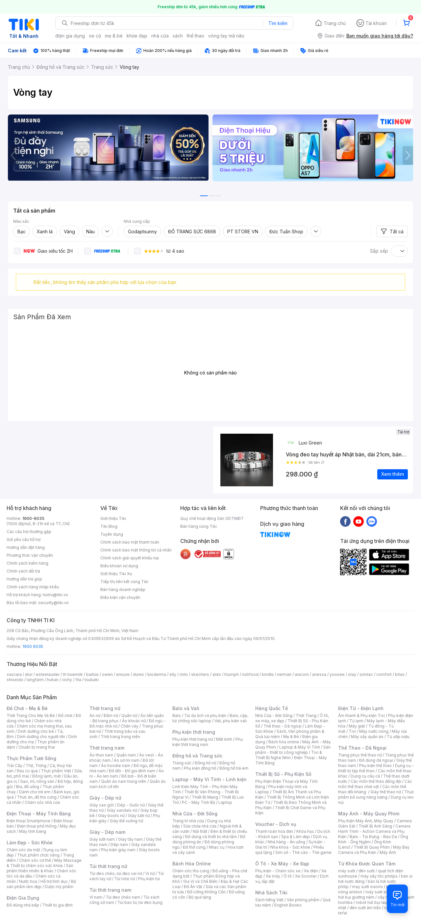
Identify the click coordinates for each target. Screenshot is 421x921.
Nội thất (200, 831)
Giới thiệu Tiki (113, 518)
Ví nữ (150, 873)
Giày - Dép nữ (105, 798)
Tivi (352, 731)
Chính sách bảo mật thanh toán (129, 542)
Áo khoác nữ (134, 720)
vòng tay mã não (226, 35)
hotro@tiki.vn (55, 594)
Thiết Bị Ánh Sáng (375, 826)
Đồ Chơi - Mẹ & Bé (27, 708)
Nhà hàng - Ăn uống (286, 841)
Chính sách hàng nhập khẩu (33, 586)
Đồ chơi (65, 715)
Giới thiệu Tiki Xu (116, 573)
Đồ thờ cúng (194, 847)
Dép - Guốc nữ (131, 805)
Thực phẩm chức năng (38, 855)
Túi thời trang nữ (108, 866)
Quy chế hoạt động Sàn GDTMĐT (212, 518)
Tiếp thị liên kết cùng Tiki (124, 581)
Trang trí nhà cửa (188, 820)
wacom (302, 674)
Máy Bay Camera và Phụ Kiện (373, 850)
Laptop (225, 802)
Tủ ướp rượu (398, 736)
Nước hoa (28, 881)
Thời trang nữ (104, 708)
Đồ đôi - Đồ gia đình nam (132, 770)
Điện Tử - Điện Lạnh (361, 708)
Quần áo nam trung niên (123, 781)
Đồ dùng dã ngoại (376, 760)
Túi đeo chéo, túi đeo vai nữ (115, 873)
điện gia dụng (70, 35)
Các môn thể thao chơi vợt (375, 784)
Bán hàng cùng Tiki (198, 526)
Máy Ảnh (388, 852)
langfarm (35, 679)
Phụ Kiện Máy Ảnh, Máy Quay (365, 820)
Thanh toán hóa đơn (274, 831)
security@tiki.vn (53, 602)
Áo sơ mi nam (126, 760)
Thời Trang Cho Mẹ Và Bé (31, 715)
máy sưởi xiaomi (380, 891)
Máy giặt (357, 726)
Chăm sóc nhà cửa (42, 802)
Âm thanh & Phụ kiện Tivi (361, 715)
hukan (53, 679)
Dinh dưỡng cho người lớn (41, 736)
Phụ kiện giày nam (118, 849)
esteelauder (48, 674)
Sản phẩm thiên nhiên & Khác (40, 868)
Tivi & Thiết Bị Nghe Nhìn (288, 755)
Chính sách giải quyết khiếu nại (129, 557)
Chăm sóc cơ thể (35, 860)
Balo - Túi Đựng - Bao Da (373, 836)
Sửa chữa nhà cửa (199, 826)
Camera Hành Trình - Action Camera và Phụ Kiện (374, 831)
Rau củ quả (27, 770)
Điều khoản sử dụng (119, 565)
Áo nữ (94, 715)
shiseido (15, 679)
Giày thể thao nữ (385, 791)
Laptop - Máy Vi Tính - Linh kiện (209, 779)
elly (172, 674)
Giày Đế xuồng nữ (126, 820)
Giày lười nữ (139, 815)
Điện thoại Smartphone (28, 820)
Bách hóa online (283, 741)
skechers (200, 674)
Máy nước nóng (373, 731)
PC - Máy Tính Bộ (198, 802)
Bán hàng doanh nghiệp (122, 589)
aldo (216, 674)
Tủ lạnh (356, 720)
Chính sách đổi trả (23, 571)
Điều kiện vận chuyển (120, 597)
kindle (268, 674)
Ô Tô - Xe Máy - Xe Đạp (282, 863)
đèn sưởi (367, 870)
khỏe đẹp (137, 35)
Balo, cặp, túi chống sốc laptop (210, 718)
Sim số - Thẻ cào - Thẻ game (303, 852)
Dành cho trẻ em (34, 791)
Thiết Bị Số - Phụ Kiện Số (283, 774)
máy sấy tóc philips (379, 876)
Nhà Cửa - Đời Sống (194, 813)
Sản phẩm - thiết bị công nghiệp (293, 750)
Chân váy (129, 726)
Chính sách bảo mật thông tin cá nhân (136, 550)
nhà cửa (160, 35)
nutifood (250, 674)
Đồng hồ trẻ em (233, 768)
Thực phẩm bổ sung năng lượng (376, 794)
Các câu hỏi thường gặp (29, 531)
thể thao (195, 35)
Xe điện (311, 870)
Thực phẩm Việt (56, 770)
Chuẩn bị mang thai (36, 747)
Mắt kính (224, 739)
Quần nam (126, 755)
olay (352, 674)
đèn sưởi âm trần (365, 907)
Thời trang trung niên (120, 736)
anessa (319, 674)
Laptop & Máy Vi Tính (299, 747)
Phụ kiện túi (149, 878)
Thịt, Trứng (36, 765)
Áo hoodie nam (115, 765)
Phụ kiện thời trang (193, 732)
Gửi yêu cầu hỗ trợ (23, 539)
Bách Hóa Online (191, 863)
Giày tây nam (130, 839)
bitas (400, 674)
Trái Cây (14, 765)
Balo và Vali (185, 708)
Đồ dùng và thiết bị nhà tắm (211, 836)
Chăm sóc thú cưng (190, 870)
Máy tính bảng (32, 831)
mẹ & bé (114, 35)
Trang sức (181, 762)
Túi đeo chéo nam (123, 897)
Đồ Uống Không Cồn (206, 891)
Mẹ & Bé (291, 736)
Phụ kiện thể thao (375, 765)
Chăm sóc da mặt (23, 849)
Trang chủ (335, 23)
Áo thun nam (101, 755)
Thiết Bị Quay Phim (372, 847)
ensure (123, 674)
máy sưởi (346, 870)
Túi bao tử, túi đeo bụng (139, 902)
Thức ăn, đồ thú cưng (37, 797)
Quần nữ (129, 715)
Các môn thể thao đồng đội (376, 781)
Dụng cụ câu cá (365, 776)
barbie (92, 674)
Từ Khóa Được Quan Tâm (366, 863)
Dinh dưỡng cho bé (36, 731)
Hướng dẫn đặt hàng (26, 547)
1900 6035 (32, 646)
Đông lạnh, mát (46, 776)
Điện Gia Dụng (23, 898)
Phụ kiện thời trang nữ (192, 739)
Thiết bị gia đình (57, 905)
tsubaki (92, 679)
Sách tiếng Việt (269, 899)
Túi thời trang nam (110, 890)
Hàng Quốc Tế (271, 708)
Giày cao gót (101, 805)
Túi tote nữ (124, 878)
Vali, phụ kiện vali (230, 720)
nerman (284, 674)
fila (78, 679)
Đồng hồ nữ (205, 762)
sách (178, 35)
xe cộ (95, 35)
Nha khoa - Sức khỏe (290, 847)
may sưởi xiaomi (367, 886)
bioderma (156, 674)
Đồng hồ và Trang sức (197, 755)
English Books (288, 905)
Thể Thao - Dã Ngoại (362, 748)
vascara (14, 674)
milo (184, 674)
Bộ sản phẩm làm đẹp (41, 884)
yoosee (337, 674)
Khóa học (305, 831)
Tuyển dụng (111, 534)
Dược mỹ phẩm (59, 886)
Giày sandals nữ (122, 810)
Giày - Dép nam (107, 832)
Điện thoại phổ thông (37, 826)
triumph (231, 674)
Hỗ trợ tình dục (54, 881)
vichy (67, 679)
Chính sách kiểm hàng (27, 563)
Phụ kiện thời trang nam (207, 742)
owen (107, 674)
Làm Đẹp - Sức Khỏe (30, 842)
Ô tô (288, 876)
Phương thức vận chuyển (30, 555)
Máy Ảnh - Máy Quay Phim (368, 813)
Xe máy (273, 876)
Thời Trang (306, 715)
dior (29, 674)
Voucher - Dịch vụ (275, 824)
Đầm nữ (111, 715)
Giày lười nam (102, 839)
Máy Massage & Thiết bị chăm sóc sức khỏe (44, 863)
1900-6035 (33, 518)
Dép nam (119, 844)
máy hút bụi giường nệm (373, 894)
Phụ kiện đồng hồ (200, 768)
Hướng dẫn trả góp (24, 578)
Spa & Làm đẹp (295, 836)
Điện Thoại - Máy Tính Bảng (39, 813)
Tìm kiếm (277, 23)
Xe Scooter (306, 876)
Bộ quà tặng (199, 897)
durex (138, 674)
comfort (384, 674)
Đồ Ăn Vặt (193, 886)
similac (366, 674)
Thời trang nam (106, 748)
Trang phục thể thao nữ (360, 755)
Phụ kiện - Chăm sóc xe (278, 870)
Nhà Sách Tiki (271, 892)
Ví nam (95, 897)
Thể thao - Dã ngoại (282, 726)
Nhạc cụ (216, 847)
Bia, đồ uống (27, 786)
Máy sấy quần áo (367, 736)
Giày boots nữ (111, 815)
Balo (176, 715)
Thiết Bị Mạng (205, 797)
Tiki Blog (108, 526)
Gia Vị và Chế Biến (200, 881)
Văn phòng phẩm (303, 899)
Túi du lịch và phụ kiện (205, 715)
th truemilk (73, 674)
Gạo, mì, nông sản (37, 781)
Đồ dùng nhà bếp (23, 905)
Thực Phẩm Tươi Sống (31, 758)
